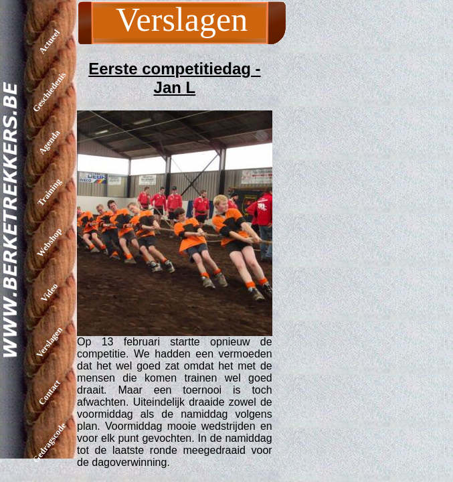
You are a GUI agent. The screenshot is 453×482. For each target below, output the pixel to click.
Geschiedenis (49, 92)
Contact (49, 392)
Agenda (49, 142)
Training (49, 192)
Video (49, 291)
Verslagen (49, 342)
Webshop (49, 242)
